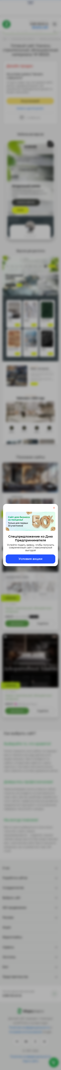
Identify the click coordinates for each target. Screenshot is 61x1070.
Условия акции (30, 559)
